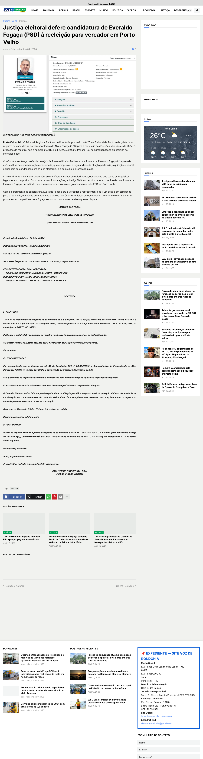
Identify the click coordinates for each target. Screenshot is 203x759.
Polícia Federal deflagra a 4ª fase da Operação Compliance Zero (179, 385)
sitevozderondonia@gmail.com (156, 723)
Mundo (103, 10)
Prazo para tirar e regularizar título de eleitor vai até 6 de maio (179, 246)
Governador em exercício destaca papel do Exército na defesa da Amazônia (109, 687)
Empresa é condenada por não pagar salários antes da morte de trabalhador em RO (178, 214)
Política (117, 10)
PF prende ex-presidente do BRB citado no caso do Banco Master (179, 199)
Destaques (181, 10)
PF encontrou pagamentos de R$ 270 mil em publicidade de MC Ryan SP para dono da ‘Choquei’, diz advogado (177, 353)
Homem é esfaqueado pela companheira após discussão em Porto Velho (178, 371)
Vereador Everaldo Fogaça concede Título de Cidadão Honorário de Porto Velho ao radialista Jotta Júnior (69, 539)
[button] (189, 10)
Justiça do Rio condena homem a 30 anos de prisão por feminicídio (179, 184)
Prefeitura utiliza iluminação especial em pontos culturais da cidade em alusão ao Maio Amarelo (43, 690)
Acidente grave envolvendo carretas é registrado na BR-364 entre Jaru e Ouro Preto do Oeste (179, 314)
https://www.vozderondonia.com (157, 716)
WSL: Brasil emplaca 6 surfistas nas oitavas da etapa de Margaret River (107, 701)
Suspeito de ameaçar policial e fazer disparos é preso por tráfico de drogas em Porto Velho (178, 334)
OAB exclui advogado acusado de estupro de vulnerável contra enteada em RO (179, 261)
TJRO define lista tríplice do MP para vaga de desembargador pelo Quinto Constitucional (178, 231)
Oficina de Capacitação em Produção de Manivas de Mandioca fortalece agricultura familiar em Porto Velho (42, 657)
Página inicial (10, 21)
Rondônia (49, 10)
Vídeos (131, 10)
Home (34, 10)
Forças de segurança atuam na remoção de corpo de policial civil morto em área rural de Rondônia (178, 295)
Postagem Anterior (14, 585)
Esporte (90, 10)
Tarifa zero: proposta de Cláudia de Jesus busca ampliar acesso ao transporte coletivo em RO (113, 539)
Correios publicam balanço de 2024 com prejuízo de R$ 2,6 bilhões (43, 705)
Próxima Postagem (124, 585)
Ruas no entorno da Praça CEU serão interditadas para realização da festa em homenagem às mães (42, 674)
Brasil (76, 10)
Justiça (165, 10)
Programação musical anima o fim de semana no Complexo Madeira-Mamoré (109, 672)
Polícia (63, 10)
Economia (149, 10)
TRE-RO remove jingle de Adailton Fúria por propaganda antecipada (21, 538)
